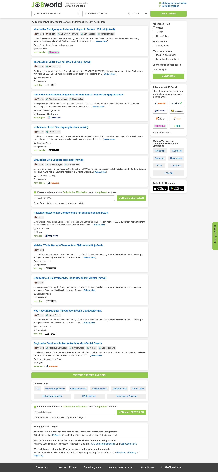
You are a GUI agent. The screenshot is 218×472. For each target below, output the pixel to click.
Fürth (159, 165)
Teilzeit (159, 32)
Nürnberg (131, 452)
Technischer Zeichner (126, 396)
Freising (169, 173)
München (120, 452)
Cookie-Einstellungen (171, 467)
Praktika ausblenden (166, 55)
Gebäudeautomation (52, 396)
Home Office (138, 389)
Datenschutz (42, 467)
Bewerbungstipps (170, 6)
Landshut (176, 165)
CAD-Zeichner (89, 396)
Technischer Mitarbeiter (48, 22)
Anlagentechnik (99, 389)
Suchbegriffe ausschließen (167, 65)
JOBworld (56, 435)
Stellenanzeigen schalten (174, 3)
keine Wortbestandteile (167, 59)
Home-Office (162, 36)
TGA (37, 389)
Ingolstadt (78, 22)
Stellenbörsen (147, 467)
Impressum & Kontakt (66, 467)
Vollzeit (159, 28)
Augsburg (38, 455)
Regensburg (176, 158)
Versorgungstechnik (55, 389)
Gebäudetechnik (78, 389)
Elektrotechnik (120, 389)
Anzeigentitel (162, 45)
